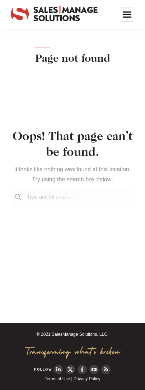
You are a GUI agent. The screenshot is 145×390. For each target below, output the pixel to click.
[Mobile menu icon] (127, 15)
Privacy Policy (87, 378)
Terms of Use (57, 378)
